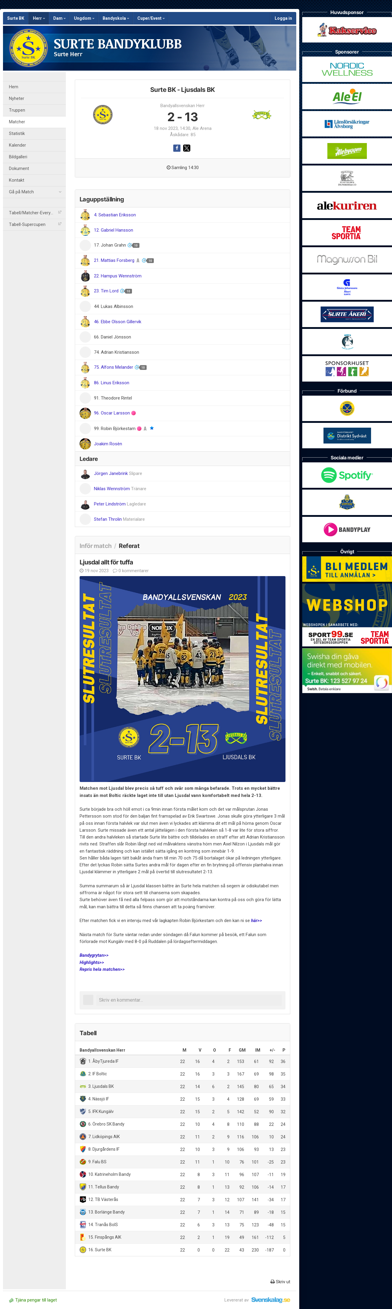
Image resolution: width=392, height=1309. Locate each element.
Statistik (17, 133)
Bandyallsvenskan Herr (182, 105)
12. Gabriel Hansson (113, 230)
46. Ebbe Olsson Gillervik (117, 321)
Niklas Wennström (120, 488)
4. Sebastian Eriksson (115, 215)
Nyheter (16, 98)
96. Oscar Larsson (112, 413)
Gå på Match (35, 192)
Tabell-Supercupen (35, 224)
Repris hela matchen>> (102, 969)
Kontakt (16, 180)
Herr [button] (39, 18)
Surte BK (15, 18)
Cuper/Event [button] (151, 18)
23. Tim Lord (107, 291)
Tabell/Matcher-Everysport (35, 212)
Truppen (17, 110)
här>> (256, 920)
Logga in (283, 18)
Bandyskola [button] (116, 18)
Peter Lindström (120, 504)
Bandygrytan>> (94, 955)
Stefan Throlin (119, 519)
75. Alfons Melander (114, 367)
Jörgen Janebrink (118, 473)
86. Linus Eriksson (111, 382)
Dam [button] (59, 18)
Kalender (17, 145)
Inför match (95, 545)
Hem (13, 86)
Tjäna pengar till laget (33, 1300)
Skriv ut (280, 1281)
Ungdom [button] (84, 18)
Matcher (17, 121)
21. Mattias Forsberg (115, 260)
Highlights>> (92, 962)
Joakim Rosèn (108, 444)
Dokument (19, 168)
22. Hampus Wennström (118, 276)
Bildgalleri (18, 157)
